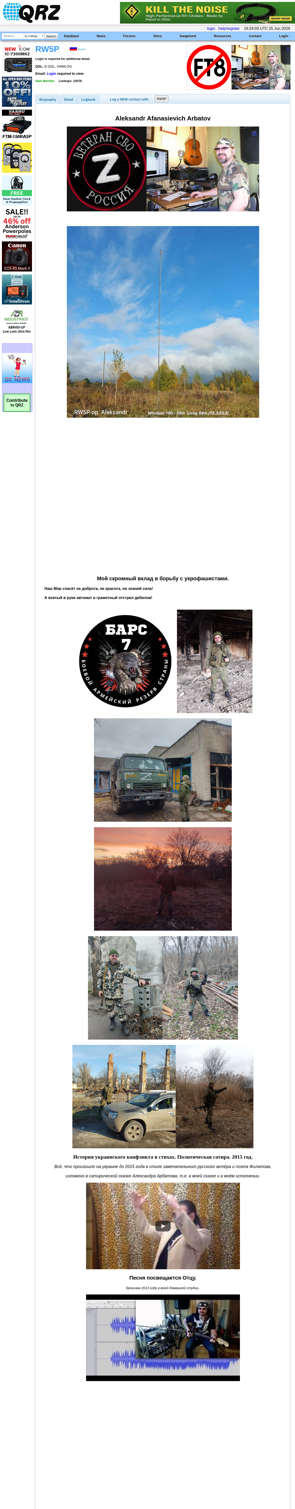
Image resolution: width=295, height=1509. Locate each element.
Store (157, 36)
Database (71, 36)
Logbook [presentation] (88, 99)
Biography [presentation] (47, 99)
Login (283, 36)
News (101, 36)
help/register (229, 28)
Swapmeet (188, 36)
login (211, 28)
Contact (255, 36)
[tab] (48, 99)
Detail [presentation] (68, 99)
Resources (222, 36)
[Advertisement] (108, 1458)
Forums (129, 36)
